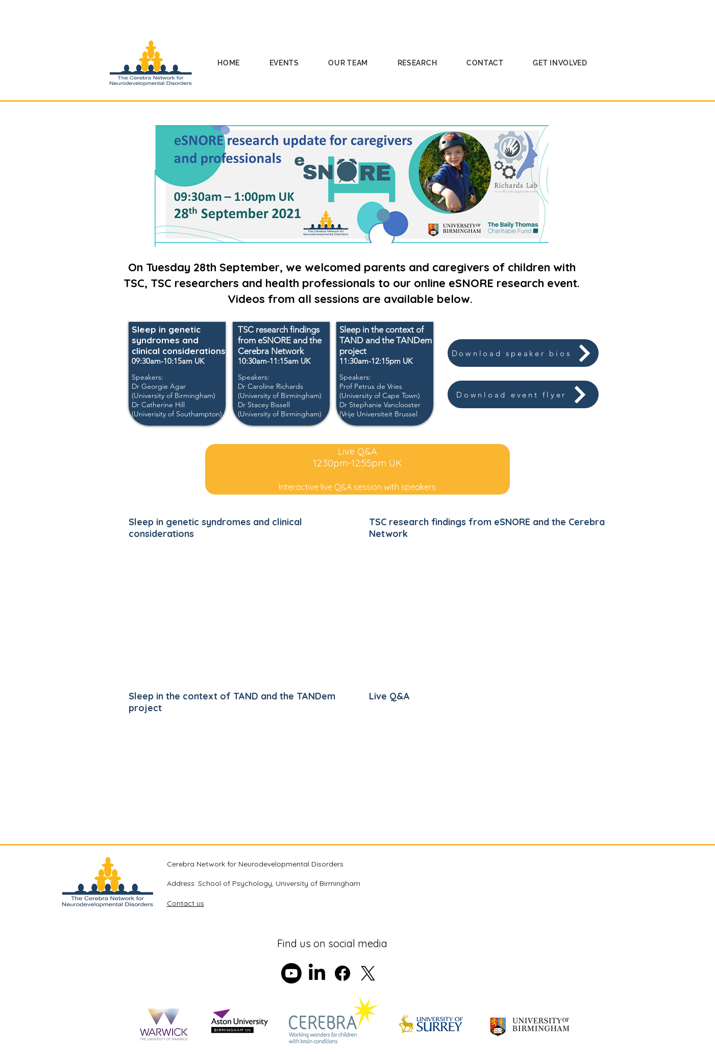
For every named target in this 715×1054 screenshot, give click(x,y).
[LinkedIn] (317, 973)
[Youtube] (291, 973)
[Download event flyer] (523, 394)
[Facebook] (342, 973)
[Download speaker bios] (523, 353)
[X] (368, 973)
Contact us (185, 903)
